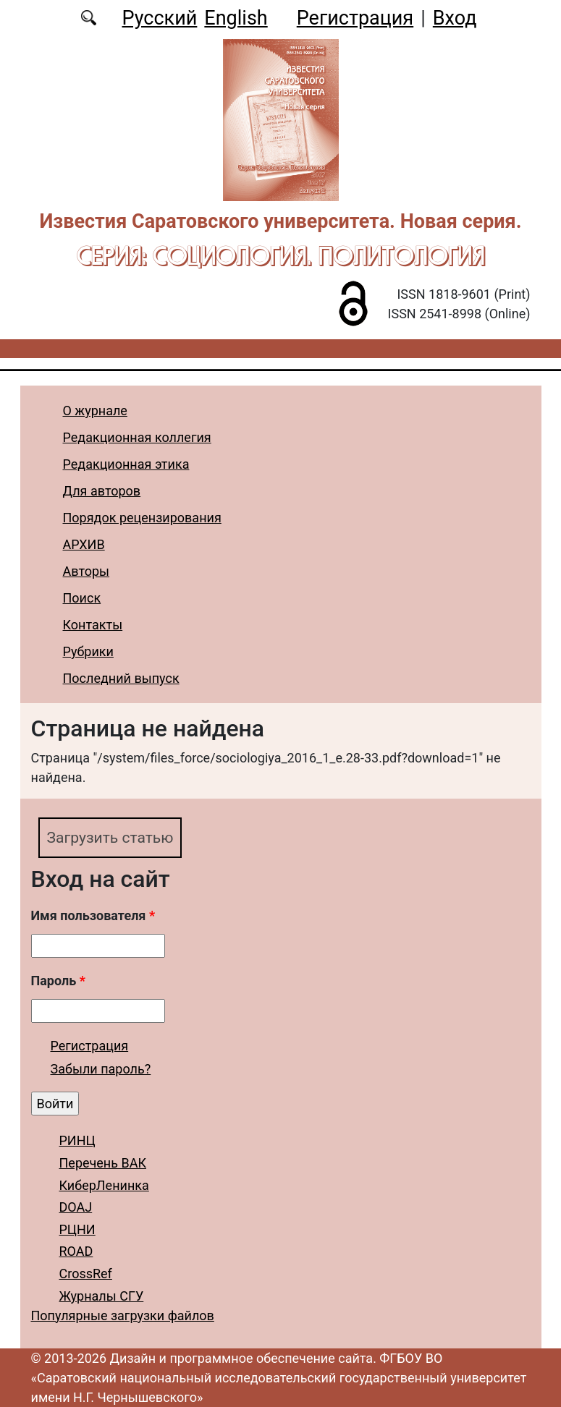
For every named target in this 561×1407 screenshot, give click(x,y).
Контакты (93, 624)
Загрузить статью (112, 837)
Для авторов (102, 490)
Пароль (58, 981)
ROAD (76, 1251)
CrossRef (85, 1274)
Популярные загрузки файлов (122, 1315)
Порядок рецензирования (142, 517)
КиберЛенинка (104, 1185)
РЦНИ (77, 1230)
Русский (159, 18)
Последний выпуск (121, 678)
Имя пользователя (93, 916)
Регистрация (355, 18)
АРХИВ (84, 544)
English (235, 18)
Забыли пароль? (101, 1069)
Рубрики (88, 651)
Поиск (82, 597)
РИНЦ (77, 1141)
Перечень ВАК (103, 1163)
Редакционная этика (126, 464)
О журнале (95, 410)
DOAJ (76, 1207)
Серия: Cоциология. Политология (281, 255)
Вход (455, 18)
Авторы (86, 571)
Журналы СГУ (101, 1296)
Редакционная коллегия (137, 437)
